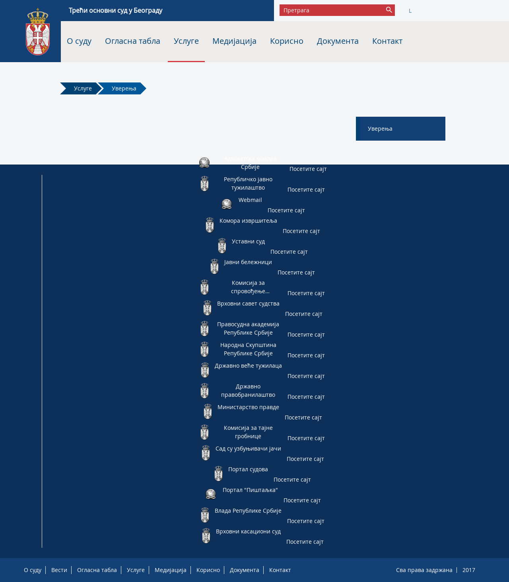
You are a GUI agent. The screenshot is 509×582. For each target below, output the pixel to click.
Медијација (234, 40)
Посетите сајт (308, 168)
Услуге (186, 40)
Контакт (387, 40)
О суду (79, 40)
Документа (338, 40)
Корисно (286, 40)
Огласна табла (132, 40)
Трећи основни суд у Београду (115, 10)
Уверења (124, 88)
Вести (59, 570)
